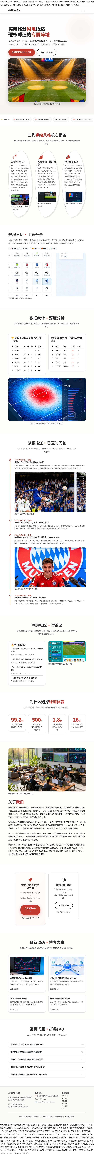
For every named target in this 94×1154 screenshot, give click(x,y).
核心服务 (64, 1097)
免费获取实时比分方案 (21, 52)
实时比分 (64, 1095)
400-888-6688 (41, 1098)
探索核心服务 (46, 52)
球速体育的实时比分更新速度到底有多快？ (27, 1043)
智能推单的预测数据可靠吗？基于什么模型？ (28, 1066)
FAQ (63, 1108)
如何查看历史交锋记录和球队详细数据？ (27, 1051)
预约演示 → (64, 904)
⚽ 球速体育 (14, 10)
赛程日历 (64, 1100)
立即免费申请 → (30, 909)
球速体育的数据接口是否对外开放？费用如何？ (29, 1073)
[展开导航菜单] (83, 10)
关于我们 (64, 1105)
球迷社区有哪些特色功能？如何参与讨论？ (27, 1058)
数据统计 (64, 1103)
